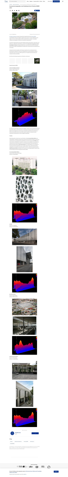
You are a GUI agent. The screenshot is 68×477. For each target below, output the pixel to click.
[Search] (18, 1)
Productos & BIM (36, 1)
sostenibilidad (12, 443)
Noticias (40, 1)
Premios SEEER (33, 36)
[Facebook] (10, 10)
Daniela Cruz (18, 432)
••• (35, 433)
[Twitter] (12, 10)
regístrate (25, 474)
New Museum (32, 441)
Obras (28, 1)
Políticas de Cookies (13, 472)
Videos (44, 1)
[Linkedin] (14, 10)
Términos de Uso (29, 471)
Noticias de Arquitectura (18, 441)
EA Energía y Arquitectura (13, 36)
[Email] (16, 10)
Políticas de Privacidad (36, 471)
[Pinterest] (19, 10)
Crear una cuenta (56, 1)
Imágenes (31, 1)
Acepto (56, 471)
